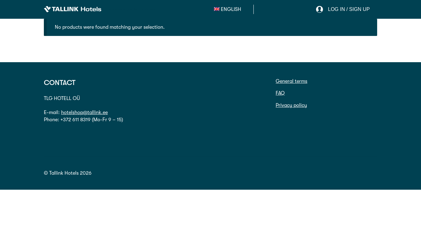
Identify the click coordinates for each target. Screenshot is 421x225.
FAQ (280, 93)
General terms (291, 81)
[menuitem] (227, 9)
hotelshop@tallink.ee (84, 112)
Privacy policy (291, 105)
